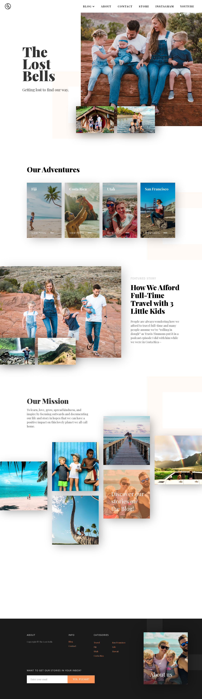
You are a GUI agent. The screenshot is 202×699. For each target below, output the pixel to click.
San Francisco (118, 642)
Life (114, 647)
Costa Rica (99, 655)
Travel (97, 642)
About (106, 6)
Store (144, 6)
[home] (5, 4)
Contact (125, 6)
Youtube (187, 6)
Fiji (95, 647)
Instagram (164, 6)
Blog (70, 641)
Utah (96, 651)
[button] (89, 6)
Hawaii (115, 651)
